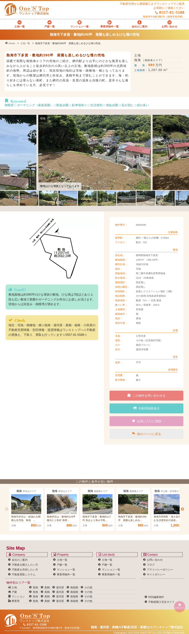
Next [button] (182, 509)
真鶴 (47, 587)
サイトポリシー (156, 574)
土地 (12, 587)
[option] (26, 509)
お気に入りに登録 (146, 421)
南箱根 (74, 587)
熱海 (35, 587)
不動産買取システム (23, 574)
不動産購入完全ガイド (161, 601)
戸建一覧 (62, 564)
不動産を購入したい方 (25, 564)
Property (61, 554)
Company (16, 554)
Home (10, 43)
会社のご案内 (20, 559)
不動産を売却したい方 (25, 569)
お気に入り (179, 606)
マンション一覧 (66, 569)
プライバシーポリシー (160, 569)
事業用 (14, 600)
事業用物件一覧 (66, 574)
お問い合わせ (155, 559)
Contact (150, 554)
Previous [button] (6, 509)
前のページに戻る (146, 434)
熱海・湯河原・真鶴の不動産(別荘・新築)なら (137, 627)
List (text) (106, 554)
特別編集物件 (156, 596)
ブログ (151, 564)
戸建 (12, 591)
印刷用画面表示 (146, 408)
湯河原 (60, 587)
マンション (16, 596)
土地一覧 (25, 43)
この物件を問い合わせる (146, 395)
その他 (88, 587)
